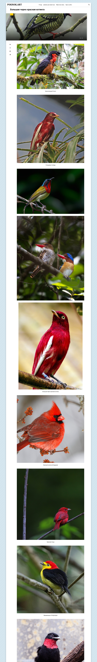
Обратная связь (60, 4)
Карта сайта (69, 4)
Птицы (40, 4)
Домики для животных (49, 4)
